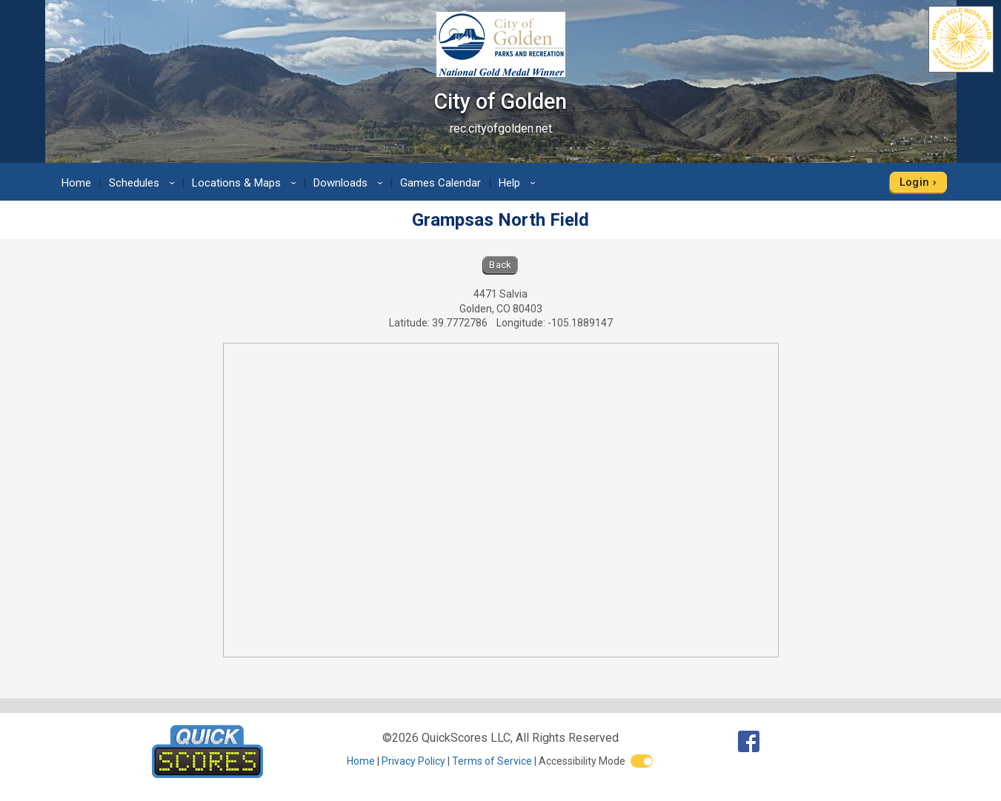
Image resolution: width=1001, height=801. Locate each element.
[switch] (642, 761)
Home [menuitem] (76, 183)
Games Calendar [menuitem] (440, 183)
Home (361, 761)
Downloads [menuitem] (350, 183)
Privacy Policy (413, 761)
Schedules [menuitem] (144, 183)
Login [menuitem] (914, 182)
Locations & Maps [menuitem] (246, 183)
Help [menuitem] (519, 183)
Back (500, 264)
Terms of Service (492, 761)
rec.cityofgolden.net (501, 128)
